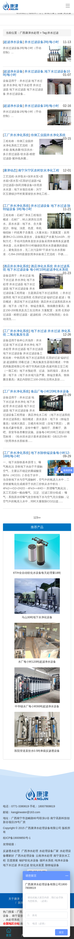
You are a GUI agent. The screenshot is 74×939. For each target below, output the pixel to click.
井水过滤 (23, 865)
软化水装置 (37, 865)
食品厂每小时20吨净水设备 (50, 391)
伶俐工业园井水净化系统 (48, 135)
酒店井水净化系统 (16, 266)
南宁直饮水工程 (21, 915)
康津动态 (10, 170)
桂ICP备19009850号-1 (17, 837)
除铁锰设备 (52, 865)
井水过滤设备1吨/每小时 (41, 105)
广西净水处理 (30, 850)
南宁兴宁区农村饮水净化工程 (38, 170)
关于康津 (14, 898)
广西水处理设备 (25, 855)
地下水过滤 (10, 865)
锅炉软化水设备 (28, 860)
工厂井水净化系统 (16, 135)
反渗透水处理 (11, 850)
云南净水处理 (44, 855)
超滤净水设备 (13, 42)
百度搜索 (12, 860)
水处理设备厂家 (49, 850)
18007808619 (46, 806)
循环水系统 (46, 860)
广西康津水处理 (29, 32)
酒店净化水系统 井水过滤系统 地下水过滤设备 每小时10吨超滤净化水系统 (36, 267)
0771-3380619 (20, 806)
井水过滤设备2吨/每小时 (41, 42)
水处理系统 (13, 919)
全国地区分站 (11, 923)
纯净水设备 (61, 860)
